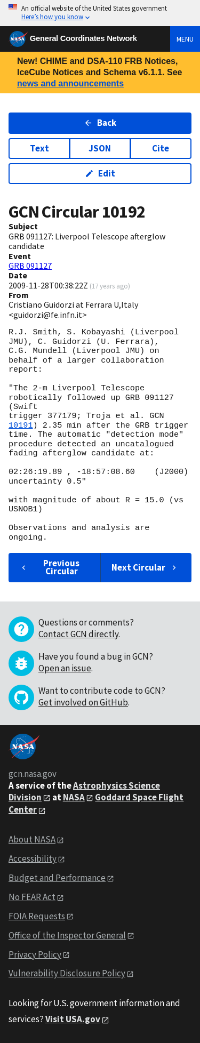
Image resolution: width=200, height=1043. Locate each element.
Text (39, 148)
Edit (100, 173)
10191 (21, 425)
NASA (74, 797)
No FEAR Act (32, 897)
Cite (160, 148)
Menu (185, 39)
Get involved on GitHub (83, 702)
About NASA (32, 839)
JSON (100, 148)
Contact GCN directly (78, 634)
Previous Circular (49, 567)
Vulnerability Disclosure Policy (67, 973)
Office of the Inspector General (67, 935)
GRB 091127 (30, 265)
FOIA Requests (37, 916)
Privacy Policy (35, 954)
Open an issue (64, 668)
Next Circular (145, 567)
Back (100, 123)
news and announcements (70, 83)
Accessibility (33, 858)
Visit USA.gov (72, 1019)
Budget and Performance (57, 878)
